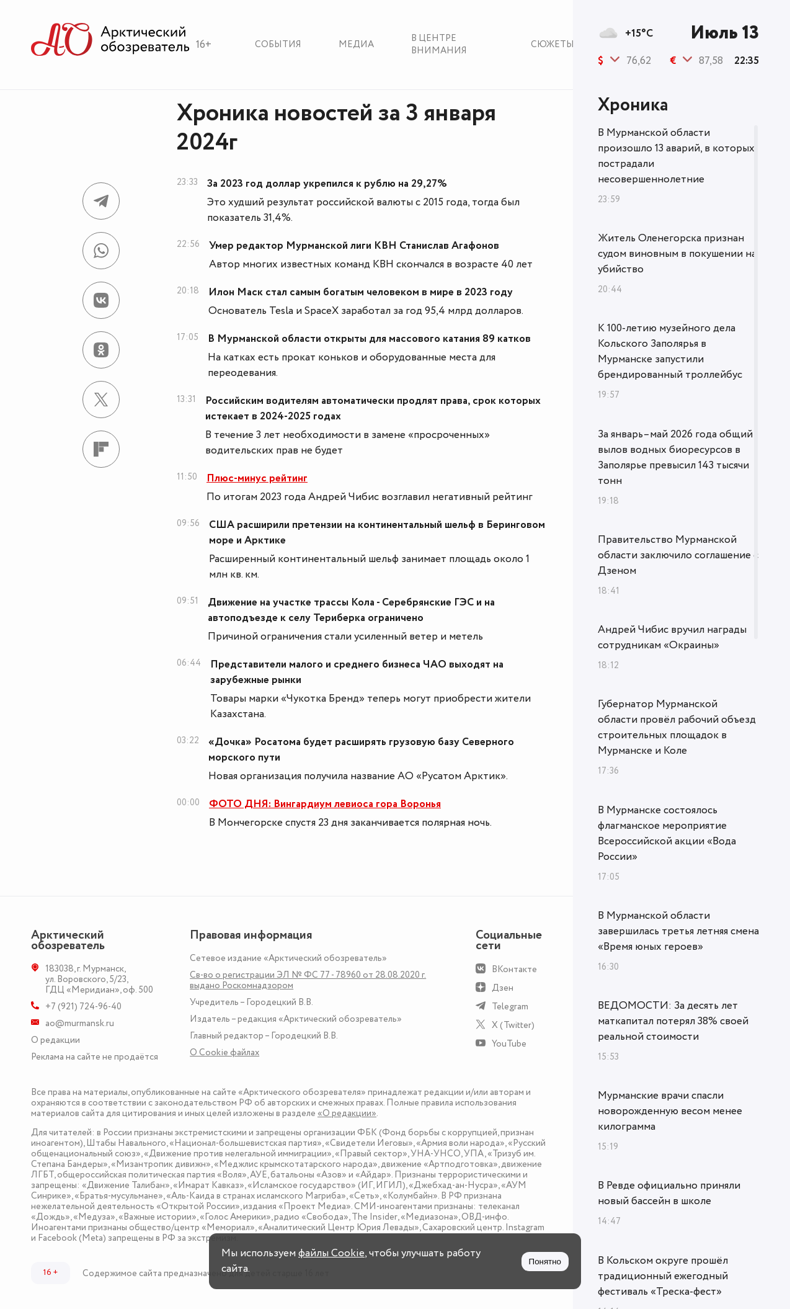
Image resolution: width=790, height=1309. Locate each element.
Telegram (510, 1006)
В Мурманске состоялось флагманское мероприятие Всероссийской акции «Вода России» (667, 833)
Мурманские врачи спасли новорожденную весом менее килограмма (670, 1111)
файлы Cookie (331, 1253)
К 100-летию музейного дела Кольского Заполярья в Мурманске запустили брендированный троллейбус (670, 351)
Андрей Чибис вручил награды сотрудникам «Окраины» (672, 637)
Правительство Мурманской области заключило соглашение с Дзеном (678, 555)
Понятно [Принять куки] (545, 1261)
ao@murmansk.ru (79, 1023)
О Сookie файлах (224, 1052)
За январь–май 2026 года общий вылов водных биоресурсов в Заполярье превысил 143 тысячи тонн (675, 457)
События (278, 44)
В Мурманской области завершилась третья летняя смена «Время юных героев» (678, 931)
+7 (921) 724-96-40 (83, 1006)
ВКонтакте (514, 969)
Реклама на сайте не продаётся (94, 1057)
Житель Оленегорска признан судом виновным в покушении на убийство (677, 254)
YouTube (509, 1044)
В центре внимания (439, 44)
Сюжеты (552, 44)
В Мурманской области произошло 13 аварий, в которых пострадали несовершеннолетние (676, 156)
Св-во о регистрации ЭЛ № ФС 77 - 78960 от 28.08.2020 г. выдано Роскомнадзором (308, 980)
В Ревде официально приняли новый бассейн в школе (669, 1193)
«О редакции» (346, 1113)
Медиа (356, 44)
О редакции (55, 1040)
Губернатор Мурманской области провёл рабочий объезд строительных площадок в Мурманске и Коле (677, 727)
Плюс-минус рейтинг (257, 478)
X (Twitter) (513, 1025)
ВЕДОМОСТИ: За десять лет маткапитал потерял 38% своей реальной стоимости (673, 1021)
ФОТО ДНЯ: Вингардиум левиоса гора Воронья (325, 804)
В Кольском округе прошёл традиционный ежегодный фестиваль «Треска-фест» (663, 1276)
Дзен (502, 988)
